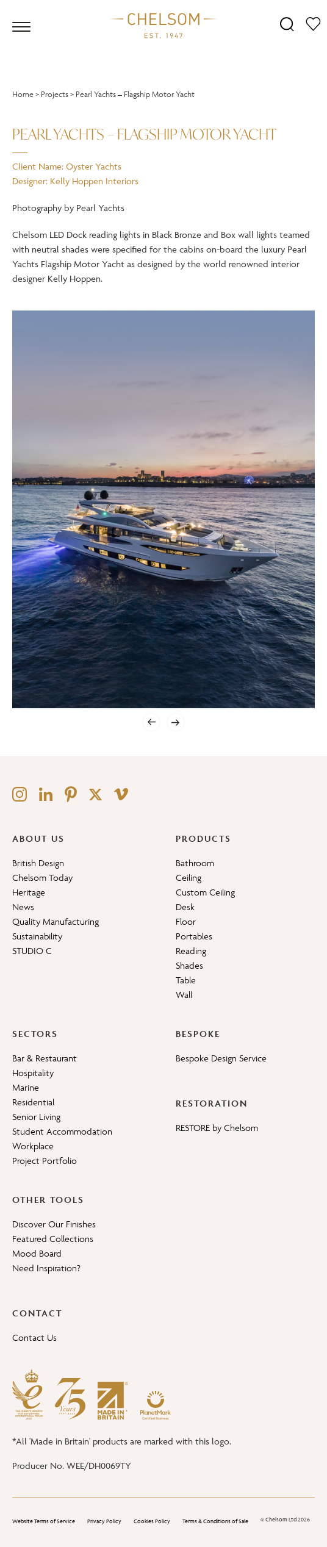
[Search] (287, 23)
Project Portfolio (44, 1160)
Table (186, 980)
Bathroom (195, 863)
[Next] (176, 722)
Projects (54, 94)
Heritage (28, 892)
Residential (33, 1102)
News (23, 907)
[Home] (163, 25)
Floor (186, 921)
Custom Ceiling (205, 892)
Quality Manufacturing (55, 921)
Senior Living (36, 1116)
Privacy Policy (104, 1521)
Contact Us (34, 1337)
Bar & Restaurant (44, 1058)
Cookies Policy (152, 1521)
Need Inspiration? (46, 1268)
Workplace (33, 1146)
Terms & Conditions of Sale (215, 1521)
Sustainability (37, 936)
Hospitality (33, 1073)
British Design (38, 863)
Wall (184, 994)
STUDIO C (32, 951)
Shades (189, 965)
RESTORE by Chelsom (217, 1127)
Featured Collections (52, 1238)
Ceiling (188, 877)
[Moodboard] (313, 23)
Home (23, 94)
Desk (185, 907)
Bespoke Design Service (221, 1058)
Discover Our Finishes (54, 1224)
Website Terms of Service (43, 1521)
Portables (194, 936)
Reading (191, 951)
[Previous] (151, 722)
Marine (25, 1087)
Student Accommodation (62, 1131)
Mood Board (37, 1253)
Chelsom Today (42, 877)
